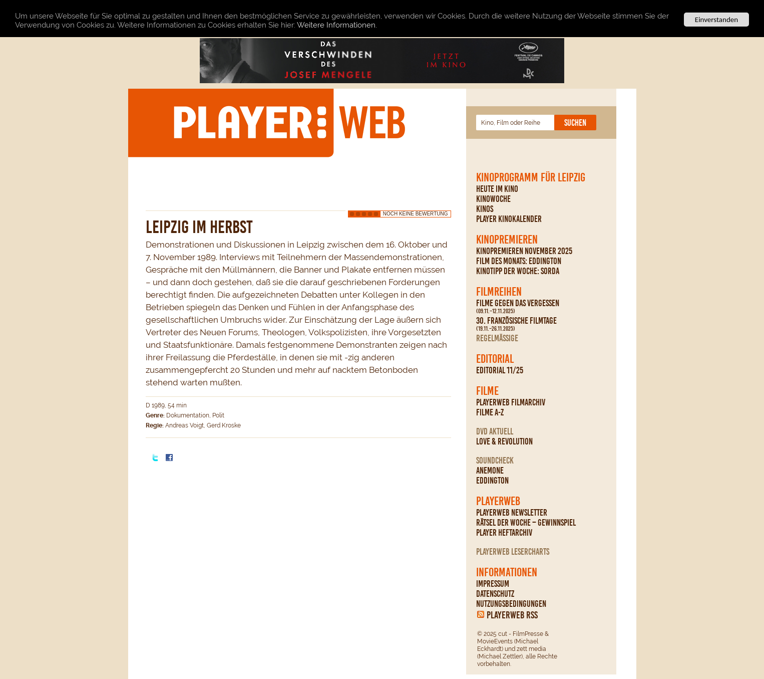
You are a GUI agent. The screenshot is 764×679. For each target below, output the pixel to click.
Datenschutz (495, 593)
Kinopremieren (507, 240)
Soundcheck (495, 460)
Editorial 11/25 (499, 370)
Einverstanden (716, 19)
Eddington (492, 480)
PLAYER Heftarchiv (504, 532)
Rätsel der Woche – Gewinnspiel (526, 522)
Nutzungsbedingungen (511, 603)
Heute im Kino (497, 188)
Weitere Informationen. (337, 24)
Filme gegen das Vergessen (517, 307)
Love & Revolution (504, 441)
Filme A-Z (490, 412)
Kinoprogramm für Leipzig (530, 177)
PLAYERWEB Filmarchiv (510, 402)
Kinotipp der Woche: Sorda (517, 271)
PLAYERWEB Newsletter (511, 512)
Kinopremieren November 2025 (524, 251)
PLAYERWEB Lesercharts (512, 551)
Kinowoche (493, 198)
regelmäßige (497, 338)
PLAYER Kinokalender (509, 218)
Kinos (484, 208)
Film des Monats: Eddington (518, 261)
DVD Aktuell (494, 431)
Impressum (492, 583)
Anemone (490, 470)
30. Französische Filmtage (516, 324)
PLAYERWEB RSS (512, 614)
